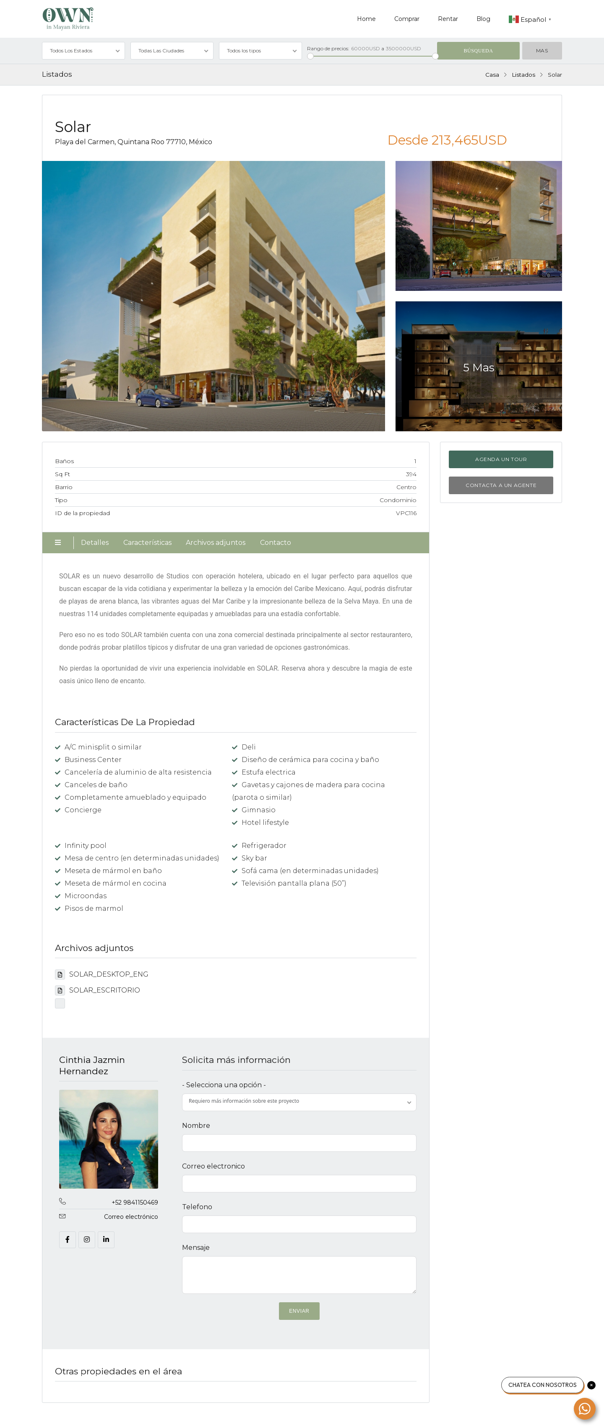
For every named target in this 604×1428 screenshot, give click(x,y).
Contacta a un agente (501, 485)
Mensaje (196, 1248)
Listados (523, 74)
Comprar (406, 19)
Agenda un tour (501, 459)
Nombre (196, 1126)
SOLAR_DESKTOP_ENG (101, 974)
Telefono (197, 1207)
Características (147, 543)
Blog (483, 19)
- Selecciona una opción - (224, 1085)
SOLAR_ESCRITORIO (97, 990)
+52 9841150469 (135, 1202)
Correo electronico (213, 1166)
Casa (492, 74)
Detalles (95, 543)
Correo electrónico (131, 1217)
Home (366, 19)
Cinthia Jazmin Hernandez (92, 1065)
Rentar (448, 19)
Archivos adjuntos (215, 543)
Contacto (275, 543)
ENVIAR (299, 1311)
